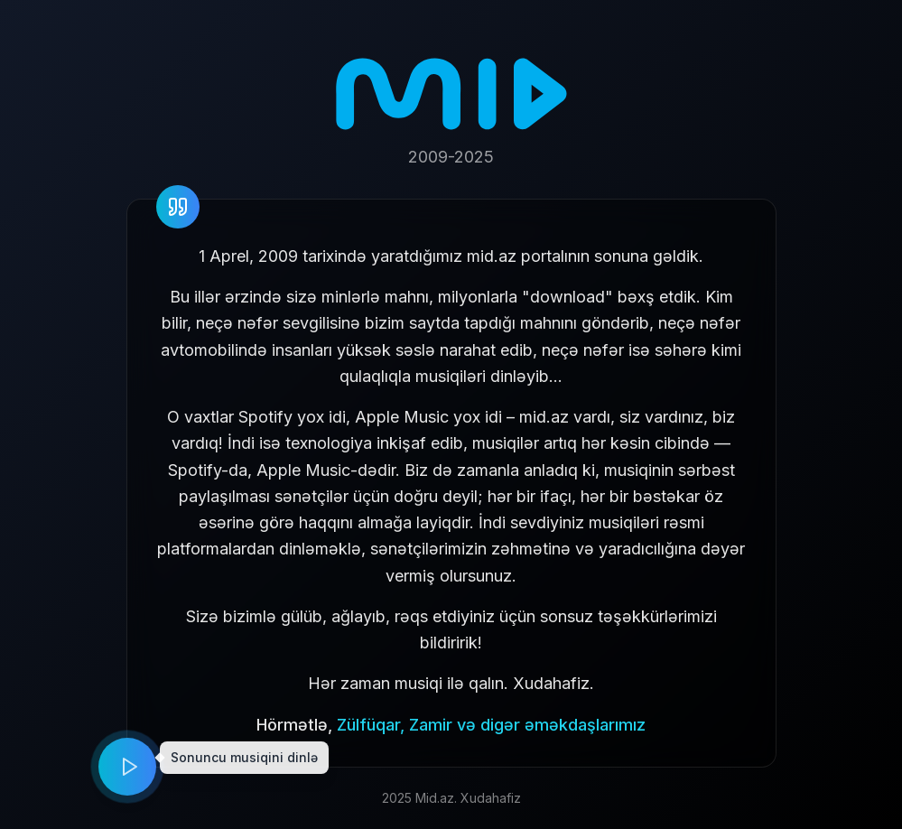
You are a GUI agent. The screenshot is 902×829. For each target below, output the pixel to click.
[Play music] (127, 767)
